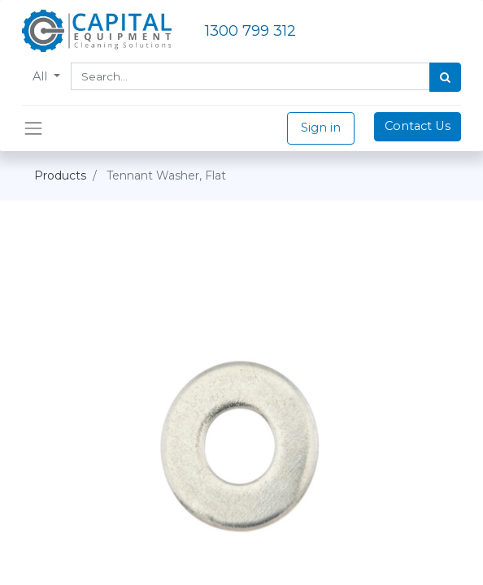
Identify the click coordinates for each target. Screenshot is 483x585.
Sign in (321, 127)
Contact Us (417, 126)
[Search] (445, 77)
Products (60, 175)
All (41, 76)
